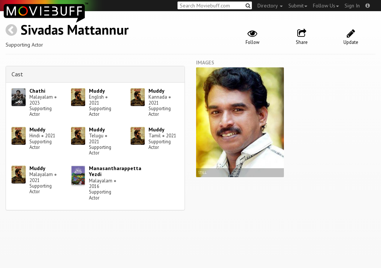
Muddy (97, 90)
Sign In (352, 5)
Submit (297, 5)
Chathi (37, 90)
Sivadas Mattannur (74, 29)
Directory (270, 5)
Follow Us (326, 5)
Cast (17, 74)
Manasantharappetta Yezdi (115, 171)
